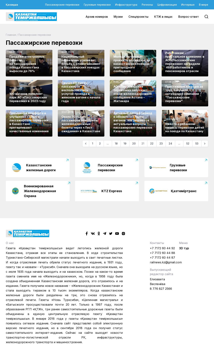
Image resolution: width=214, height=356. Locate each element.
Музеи (118, 16)
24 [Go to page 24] (170, 143)
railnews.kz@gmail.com (166, 262)
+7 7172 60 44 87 (162, 257)
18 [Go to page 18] (116, 143)
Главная (11, 34)
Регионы (147, 4)
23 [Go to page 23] (161, 143)
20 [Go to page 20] (134, 143)
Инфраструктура (126, 4)
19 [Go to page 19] (125, 143)
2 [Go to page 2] (100, 143)
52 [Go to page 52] (187, 143)
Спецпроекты (138, 16)
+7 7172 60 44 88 (162, 253)
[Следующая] (204, 143)
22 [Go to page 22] (151, 143)
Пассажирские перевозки (62, 4)
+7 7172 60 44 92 (162, 248)
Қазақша (12, 4)
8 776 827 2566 (161, 288)
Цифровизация (167, 4)
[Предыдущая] (85, 143)
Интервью (188, 4)
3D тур (184, 248)
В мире (203, 4)
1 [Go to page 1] (92, 143)
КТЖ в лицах (163, 16)
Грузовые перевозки (97, 4)
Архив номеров (97, 16)
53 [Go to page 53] (196, 143)
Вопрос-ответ (188, 16)
